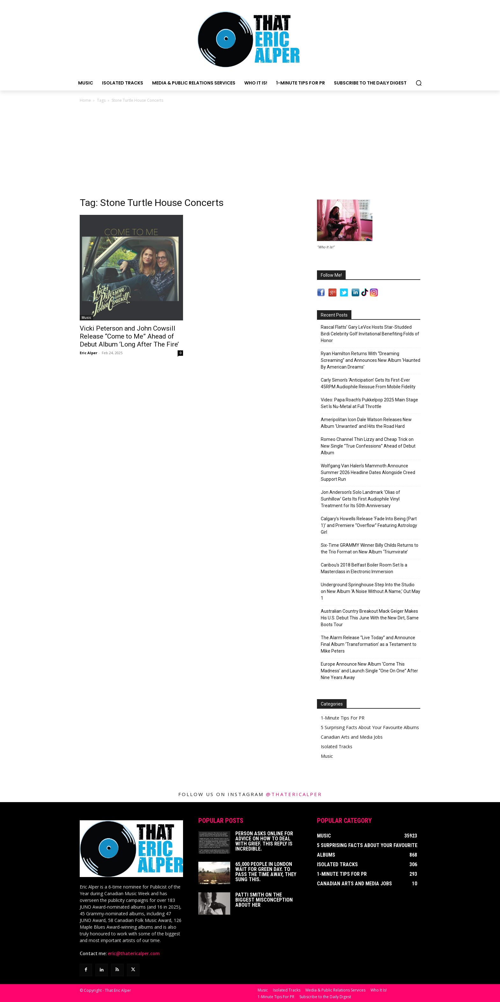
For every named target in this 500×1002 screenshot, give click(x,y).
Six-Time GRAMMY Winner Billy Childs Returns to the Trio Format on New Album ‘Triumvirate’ (369, 548)
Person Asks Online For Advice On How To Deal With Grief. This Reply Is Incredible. (264, 841)
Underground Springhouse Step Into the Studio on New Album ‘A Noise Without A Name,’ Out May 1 (370, 591)
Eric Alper (88, 352)
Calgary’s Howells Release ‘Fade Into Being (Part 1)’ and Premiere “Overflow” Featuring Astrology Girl (369, 525)
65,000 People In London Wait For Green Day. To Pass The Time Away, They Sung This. (265, 871)
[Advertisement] (250, 151)
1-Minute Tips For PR (342, 718)
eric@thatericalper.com (134, 953)
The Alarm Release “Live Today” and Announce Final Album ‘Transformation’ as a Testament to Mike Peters (368, 644)
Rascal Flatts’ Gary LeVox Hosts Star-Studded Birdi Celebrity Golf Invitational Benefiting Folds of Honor (370, 334)
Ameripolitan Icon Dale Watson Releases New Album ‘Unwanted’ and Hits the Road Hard (366, 423)
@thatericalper (294, 794)
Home (85, 100)
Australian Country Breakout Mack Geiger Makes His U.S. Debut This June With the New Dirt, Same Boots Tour (370, 618)
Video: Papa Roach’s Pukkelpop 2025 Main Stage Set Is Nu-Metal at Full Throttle (369, 403)
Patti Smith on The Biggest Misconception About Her (264, 900)
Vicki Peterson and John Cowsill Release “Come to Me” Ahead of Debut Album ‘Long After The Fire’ (129, 336)
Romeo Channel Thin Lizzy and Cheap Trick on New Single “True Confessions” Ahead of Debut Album (368, 446)
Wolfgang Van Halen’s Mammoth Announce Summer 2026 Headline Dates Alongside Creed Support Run (368, 472)
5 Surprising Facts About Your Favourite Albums (370, 727)
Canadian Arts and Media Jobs (352, 737)
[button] (418, 83)
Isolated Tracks (336, 746)
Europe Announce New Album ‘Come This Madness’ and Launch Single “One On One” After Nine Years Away (369, 671)
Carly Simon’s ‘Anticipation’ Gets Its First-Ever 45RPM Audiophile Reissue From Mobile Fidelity (368, 383)
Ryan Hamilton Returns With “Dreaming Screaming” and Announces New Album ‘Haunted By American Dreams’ (370, 360)
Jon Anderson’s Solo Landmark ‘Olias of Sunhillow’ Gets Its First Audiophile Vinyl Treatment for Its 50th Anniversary (360, 499)
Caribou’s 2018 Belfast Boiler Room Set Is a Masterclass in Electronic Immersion (364, 568)
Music (86, 317)
